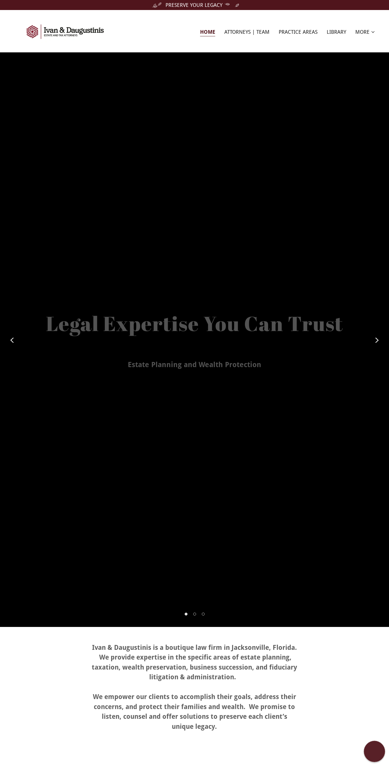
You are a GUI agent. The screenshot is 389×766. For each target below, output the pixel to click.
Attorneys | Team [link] (247, 32)
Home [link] (207, 32)
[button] (365, 32)
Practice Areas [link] (298, 32)
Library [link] (336, 32)
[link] (65, 31)
